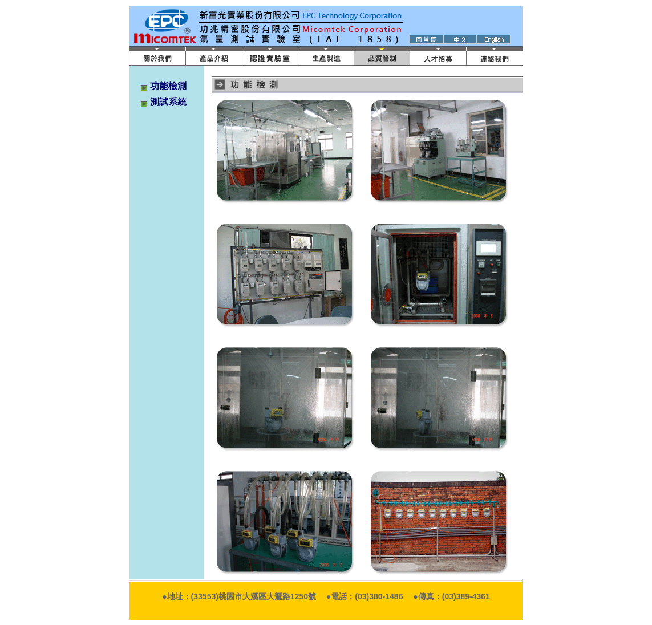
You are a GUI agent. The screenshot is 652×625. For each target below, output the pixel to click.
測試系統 (168, 102)
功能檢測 (168, 86)
